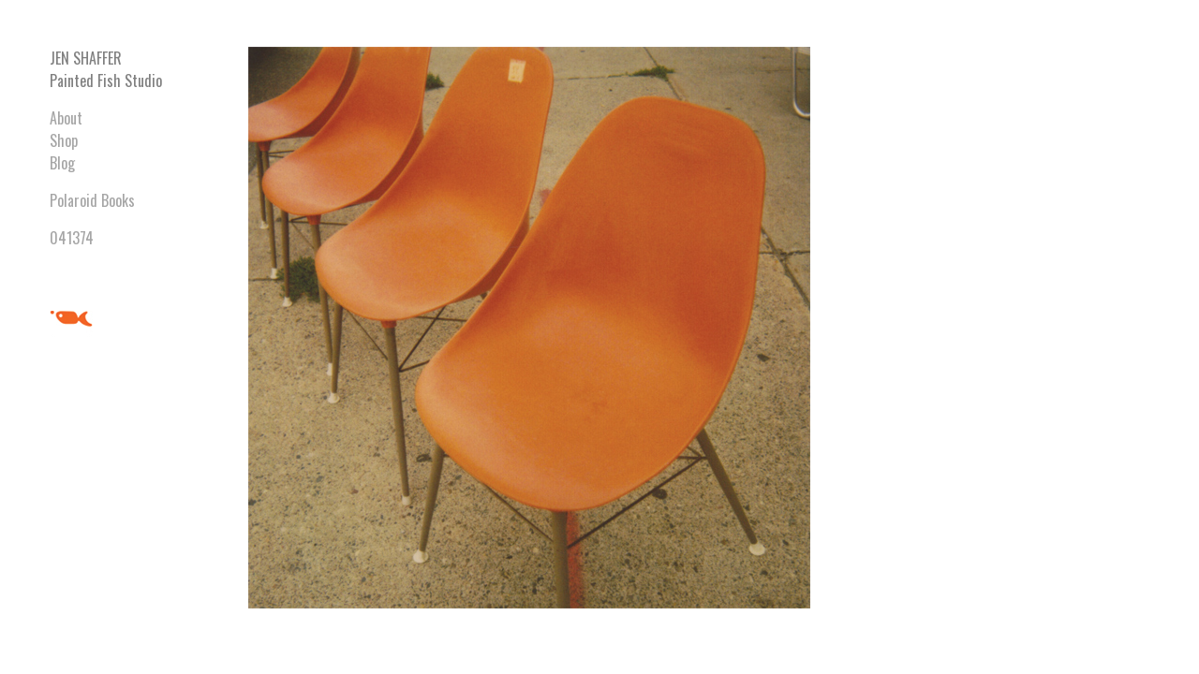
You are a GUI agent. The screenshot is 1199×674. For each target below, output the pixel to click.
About (66, 118)
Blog (62, 163)
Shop (64, 140)
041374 (72, 238)
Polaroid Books (92, 200)
